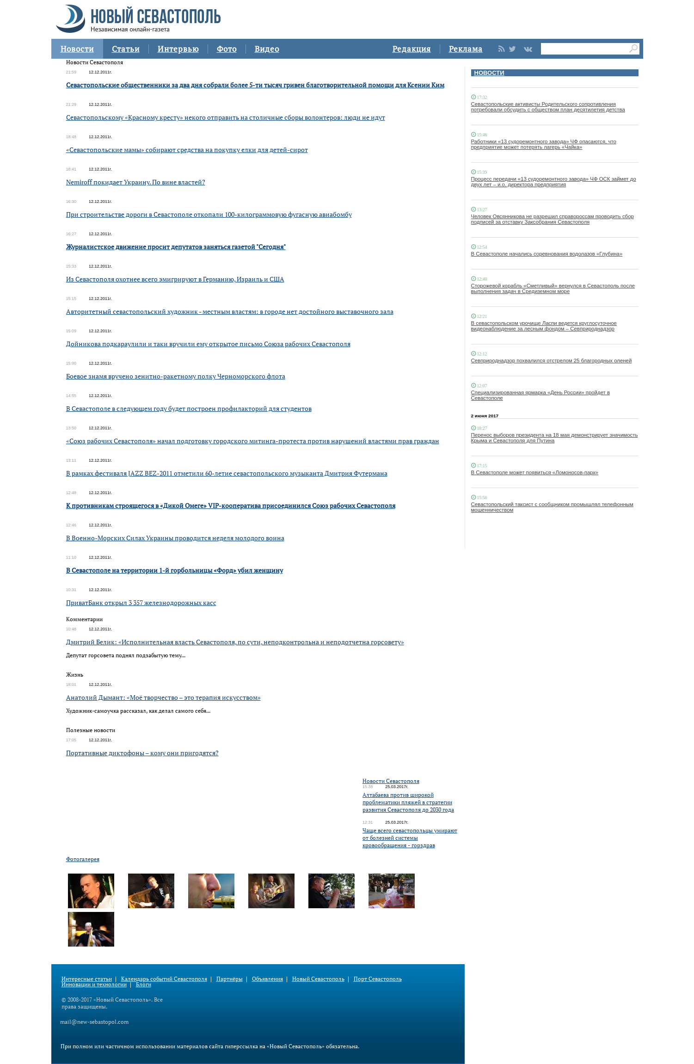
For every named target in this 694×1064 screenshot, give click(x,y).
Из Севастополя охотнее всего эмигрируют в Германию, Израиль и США (175, 279)
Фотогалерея (82, 859)
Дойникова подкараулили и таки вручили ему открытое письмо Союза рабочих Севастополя (208, 343)
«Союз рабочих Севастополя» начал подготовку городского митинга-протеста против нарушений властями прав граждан (252, 440)
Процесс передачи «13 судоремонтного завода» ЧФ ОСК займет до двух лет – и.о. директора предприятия (553, 181)
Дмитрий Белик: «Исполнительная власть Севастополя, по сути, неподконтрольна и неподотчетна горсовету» (235, 641)
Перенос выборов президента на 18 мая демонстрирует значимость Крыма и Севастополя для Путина (554, 437)
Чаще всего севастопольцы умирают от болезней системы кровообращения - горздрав (409, 838)
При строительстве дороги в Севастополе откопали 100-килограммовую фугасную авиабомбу (209, 214)
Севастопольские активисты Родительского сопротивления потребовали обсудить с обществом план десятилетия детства (548, 106)
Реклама (466, 48)
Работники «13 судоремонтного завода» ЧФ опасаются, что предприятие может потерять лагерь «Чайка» (543, 144)
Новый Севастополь (318, 978)
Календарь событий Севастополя (164, 978)
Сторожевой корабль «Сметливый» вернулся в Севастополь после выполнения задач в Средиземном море (553, 288)
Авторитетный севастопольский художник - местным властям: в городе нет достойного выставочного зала (229, 311)
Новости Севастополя (390, 780)
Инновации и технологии (94, 984)
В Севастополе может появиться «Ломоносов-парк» (534, 472)
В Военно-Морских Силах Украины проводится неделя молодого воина (175, 537)
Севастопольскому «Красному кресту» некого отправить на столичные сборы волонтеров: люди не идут (225, 117)
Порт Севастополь (378, 978)
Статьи (126, 48)
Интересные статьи (86, 978)
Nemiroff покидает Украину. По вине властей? (135, 181)
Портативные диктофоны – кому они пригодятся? (142, 752)
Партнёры (229, 978)
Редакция (412, 48)
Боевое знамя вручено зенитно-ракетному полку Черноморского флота (175, 376)
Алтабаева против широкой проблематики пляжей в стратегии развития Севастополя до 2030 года (408, 802)
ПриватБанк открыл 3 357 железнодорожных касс (141, 602)
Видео (267, 48)
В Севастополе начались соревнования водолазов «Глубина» (547, 254)
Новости (77, 48)
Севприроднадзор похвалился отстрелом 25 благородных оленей (551, 360)
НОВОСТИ (489, 72)
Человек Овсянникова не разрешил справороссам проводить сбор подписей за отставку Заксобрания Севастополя (552, 219)
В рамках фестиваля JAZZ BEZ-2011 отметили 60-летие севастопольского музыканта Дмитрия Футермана (226, 473)
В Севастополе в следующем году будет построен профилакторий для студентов (189, 408)
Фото (227, 48)
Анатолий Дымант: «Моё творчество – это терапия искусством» (163, 697)
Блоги (143, 984)
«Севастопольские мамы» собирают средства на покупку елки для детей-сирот (187, 149)
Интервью (178, 48)
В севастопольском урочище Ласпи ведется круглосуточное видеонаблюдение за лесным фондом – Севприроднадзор (544, 325)
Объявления (267, 978)
